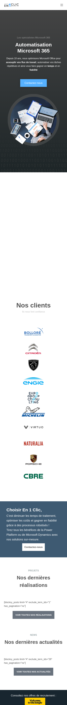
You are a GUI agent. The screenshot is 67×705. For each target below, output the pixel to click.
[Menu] (61, 5)
